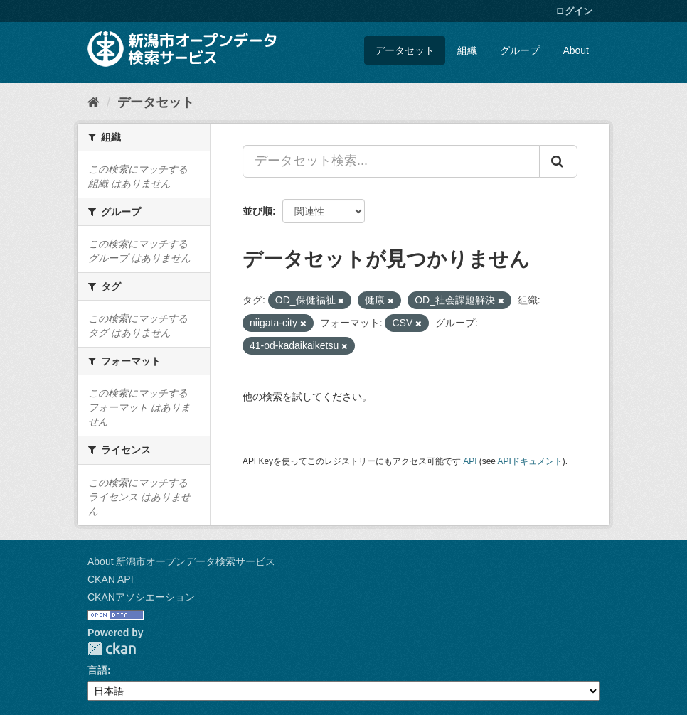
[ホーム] (93, 102)
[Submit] (558, 161)
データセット (405, 50)
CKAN (111, 648)
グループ (520, 50)
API (469, 461)
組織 (467, 50)
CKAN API (110, 579)
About (576, 50)
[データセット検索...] (391, 161)
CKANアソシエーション (141, 597)
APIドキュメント (530, 461)
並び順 (257, 211)
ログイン (573, 11)
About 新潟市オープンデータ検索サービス (181, 561)
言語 (97, 670)
